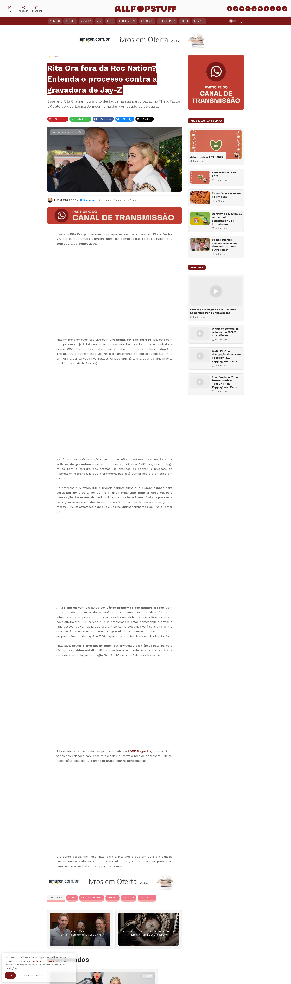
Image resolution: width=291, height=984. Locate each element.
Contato (199, 21)
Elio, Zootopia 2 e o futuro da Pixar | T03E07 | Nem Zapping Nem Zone (225, 382)
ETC (111, 21)
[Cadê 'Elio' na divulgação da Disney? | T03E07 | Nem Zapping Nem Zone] (200, 355)
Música (87, 21)
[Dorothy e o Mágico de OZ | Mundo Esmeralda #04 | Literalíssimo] (200, 218)
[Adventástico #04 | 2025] (200, 177)
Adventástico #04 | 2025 (225, 174)
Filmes (71, 21)
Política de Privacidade (46, 961)
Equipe (185, 21)
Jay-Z (73, 897)
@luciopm (89, 200)
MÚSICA (113, 897)
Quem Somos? (167, 21)
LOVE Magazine (139, 751)
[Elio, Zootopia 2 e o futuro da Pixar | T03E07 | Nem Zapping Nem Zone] (200, 381)
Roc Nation (148, 897)
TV (100, 21)
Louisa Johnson (92, 897)
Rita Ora (130, 897)
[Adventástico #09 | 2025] (216, 144)
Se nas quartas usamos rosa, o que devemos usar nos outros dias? (225, 244)
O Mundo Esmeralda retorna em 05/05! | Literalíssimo (225, 332)
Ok (10, 975)
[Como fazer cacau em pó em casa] (200, 197)
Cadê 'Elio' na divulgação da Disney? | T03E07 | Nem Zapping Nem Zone (226, 356)
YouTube (148, 21)
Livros (56, 21)
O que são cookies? (30, 975)
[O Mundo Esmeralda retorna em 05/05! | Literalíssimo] (200, 333)
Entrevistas (128, 21)
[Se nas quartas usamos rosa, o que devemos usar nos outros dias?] (200, 244)
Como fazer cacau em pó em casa (226, 195)
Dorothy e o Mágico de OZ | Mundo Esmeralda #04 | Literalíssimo (227, 218)
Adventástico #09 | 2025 (206, 156)
